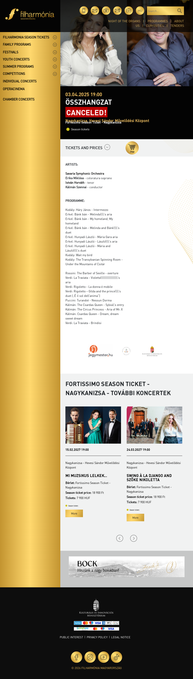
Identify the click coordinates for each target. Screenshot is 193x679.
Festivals (10, 52)
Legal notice (120, 637)
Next (133, 538)
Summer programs (18, 66)
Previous (119, 538)
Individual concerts (20, 81)
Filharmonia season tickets (26, 37)
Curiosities (155, 26)
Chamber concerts (18, 99)
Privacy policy (97, 637)
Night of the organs (124, 21)
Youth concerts (16, 59)
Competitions (14, 73)
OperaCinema (14, 89)
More (74, 513)
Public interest (71, 637)
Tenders (177, 26)
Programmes (158, 21)
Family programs (17, 44)
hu (140, 10)
